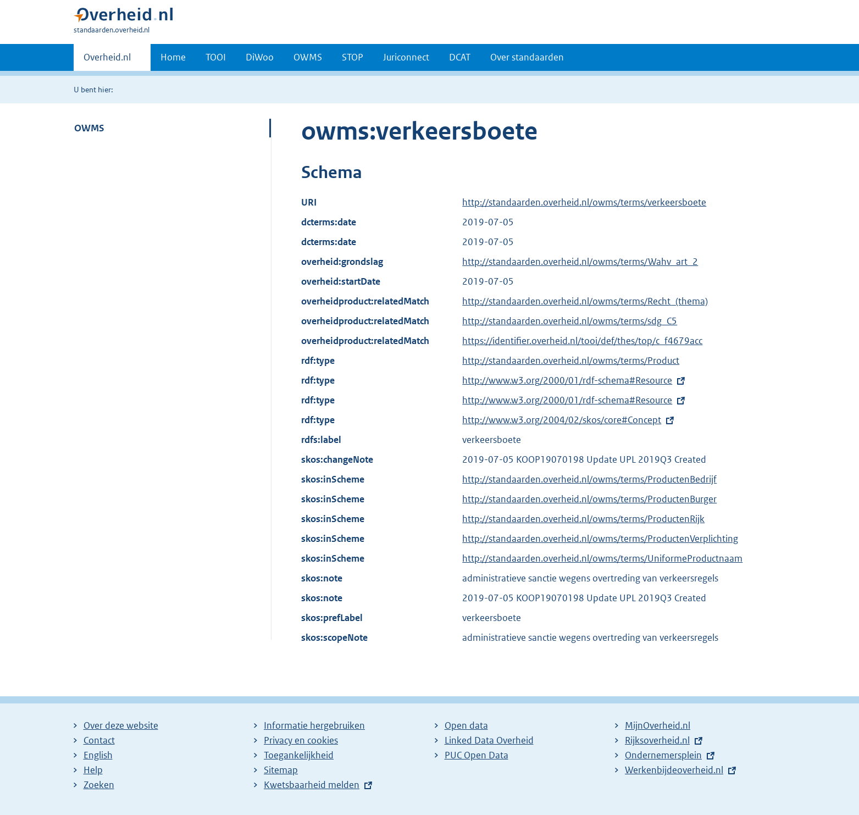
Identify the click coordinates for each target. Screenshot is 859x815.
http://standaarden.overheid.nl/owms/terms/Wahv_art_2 (580, 262)
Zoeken (99, 785)
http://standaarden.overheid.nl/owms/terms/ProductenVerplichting (600, 539)
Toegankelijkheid (299, 755)
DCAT (459, 57)
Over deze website (121, 725)
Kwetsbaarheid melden (311, 785)
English (98, 755)
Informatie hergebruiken (314, 725)
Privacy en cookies (301, 740)
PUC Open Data (476, 755)
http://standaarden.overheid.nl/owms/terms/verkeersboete (584, 202)
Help (93, 770)
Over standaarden (527, 57)
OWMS (307, 57)
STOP (352, 57)
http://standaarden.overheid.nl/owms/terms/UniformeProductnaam (602, 558)
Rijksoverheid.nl (657, 740)
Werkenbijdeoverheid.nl (674, 770)
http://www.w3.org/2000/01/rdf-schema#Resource (567, 380)
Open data (466, 725)
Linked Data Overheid (489, 740)
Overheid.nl (107, 60)
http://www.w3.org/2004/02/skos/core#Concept (561, 420)
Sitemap (281, 770)
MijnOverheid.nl (657, 725)
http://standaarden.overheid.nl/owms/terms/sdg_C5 (569, 321)
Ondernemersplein (663, 755)
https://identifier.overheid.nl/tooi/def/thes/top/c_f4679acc (582, 341)
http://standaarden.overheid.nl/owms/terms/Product (570, 360)
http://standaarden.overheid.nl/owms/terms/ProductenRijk (583, 519)
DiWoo (260, 57)
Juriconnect (406, 57)
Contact (99, 740)
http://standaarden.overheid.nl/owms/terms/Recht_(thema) (585, 301)
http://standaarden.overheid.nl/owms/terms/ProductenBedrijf (589, 479)
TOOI (216, 57)
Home (173, 57)
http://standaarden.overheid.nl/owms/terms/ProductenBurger (589, 499)
